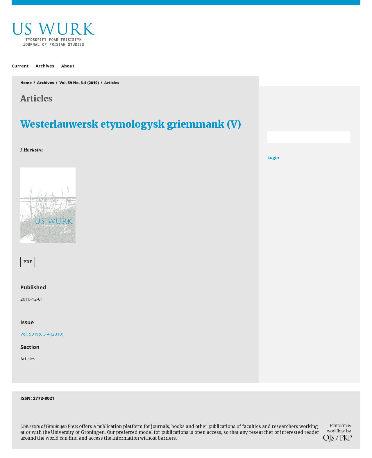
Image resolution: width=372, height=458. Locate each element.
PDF (27, 261)
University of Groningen (309, 108)
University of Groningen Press (270, 35)
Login (273, 157)
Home (26, 82)
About (67, 66)
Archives (44, 66)
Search (343, 137)
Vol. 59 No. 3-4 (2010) (79, 82)
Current (20, 66)
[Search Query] (301, 137)
